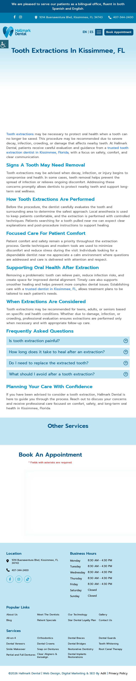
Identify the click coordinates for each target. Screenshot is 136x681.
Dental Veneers (15, 643)
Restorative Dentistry (80, 649)
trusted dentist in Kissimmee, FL (50, 289)
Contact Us (105, 620)
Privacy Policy (118, 673)
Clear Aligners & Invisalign (47, 656)
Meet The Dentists (48, 614)
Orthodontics (45, 638)
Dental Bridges (77, 643)
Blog (9, 620)
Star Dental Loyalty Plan (82, 620)
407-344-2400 (123, 17)
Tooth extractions (20, 134)
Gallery (103, 614)
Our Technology (77, 614)
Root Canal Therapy (110, 649)
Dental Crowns (46, 643)
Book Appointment (118, 32)
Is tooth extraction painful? (34, 341)
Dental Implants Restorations (77, 656)
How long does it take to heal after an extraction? (57, 352)
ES (91, 31)
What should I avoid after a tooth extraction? (52, 374)
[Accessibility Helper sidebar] (4, 44)
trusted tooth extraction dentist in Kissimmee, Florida (67, 150)
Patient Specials (46, 620)
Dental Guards (107, 638)
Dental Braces (76, 638)
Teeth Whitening (108, 643)
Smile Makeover (16, 649)
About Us (12, 614)
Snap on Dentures (48, 649)
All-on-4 (11, 638)
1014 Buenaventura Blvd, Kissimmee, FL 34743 (71, 17)
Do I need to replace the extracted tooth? (48, 363)
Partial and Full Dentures (20, 654)
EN (85, 31)
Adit (103, 673)
